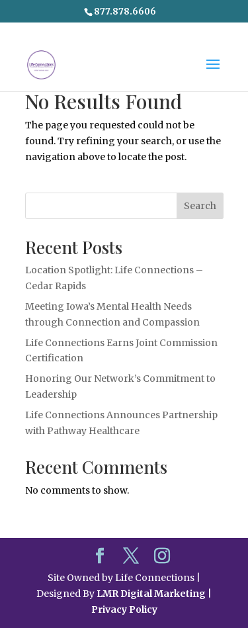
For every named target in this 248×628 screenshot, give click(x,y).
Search (200, 206)
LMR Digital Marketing (151, 594)
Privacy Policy (124, 609)
